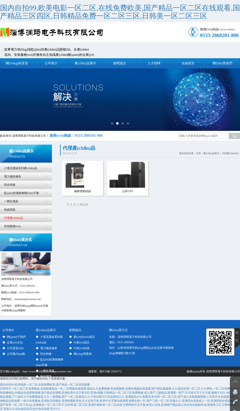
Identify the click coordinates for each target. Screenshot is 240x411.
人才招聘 (153, 63)
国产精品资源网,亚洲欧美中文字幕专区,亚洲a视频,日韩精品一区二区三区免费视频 (92, 392)
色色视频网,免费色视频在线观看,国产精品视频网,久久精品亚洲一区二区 (155, 388)
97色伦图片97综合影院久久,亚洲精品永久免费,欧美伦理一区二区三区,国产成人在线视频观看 (148, 396)
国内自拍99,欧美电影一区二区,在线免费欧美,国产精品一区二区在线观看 (45, 384)
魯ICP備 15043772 (111, 371)
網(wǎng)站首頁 (17, 63)
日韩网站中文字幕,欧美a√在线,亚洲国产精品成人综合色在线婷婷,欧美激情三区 (172, 404)
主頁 (198, 153)
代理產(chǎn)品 (230, 153)
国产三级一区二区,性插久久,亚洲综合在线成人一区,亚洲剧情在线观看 (190, 400)
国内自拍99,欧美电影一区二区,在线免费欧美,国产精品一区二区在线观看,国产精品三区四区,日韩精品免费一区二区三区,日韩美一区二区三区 (120, 12)
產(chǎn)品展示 (85, 63)
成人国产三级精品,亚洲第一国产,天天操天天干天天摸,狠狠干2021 (184, 392)
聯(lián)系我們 (223, 63)
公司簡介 (51, 63)
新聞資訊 (119, 63)
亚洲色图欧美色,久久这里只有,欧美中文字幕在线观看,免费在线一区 (104, 400)
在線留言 (188, 63)
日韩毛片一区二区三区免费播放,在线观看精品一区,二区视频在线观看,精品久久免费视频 (55, 388)
